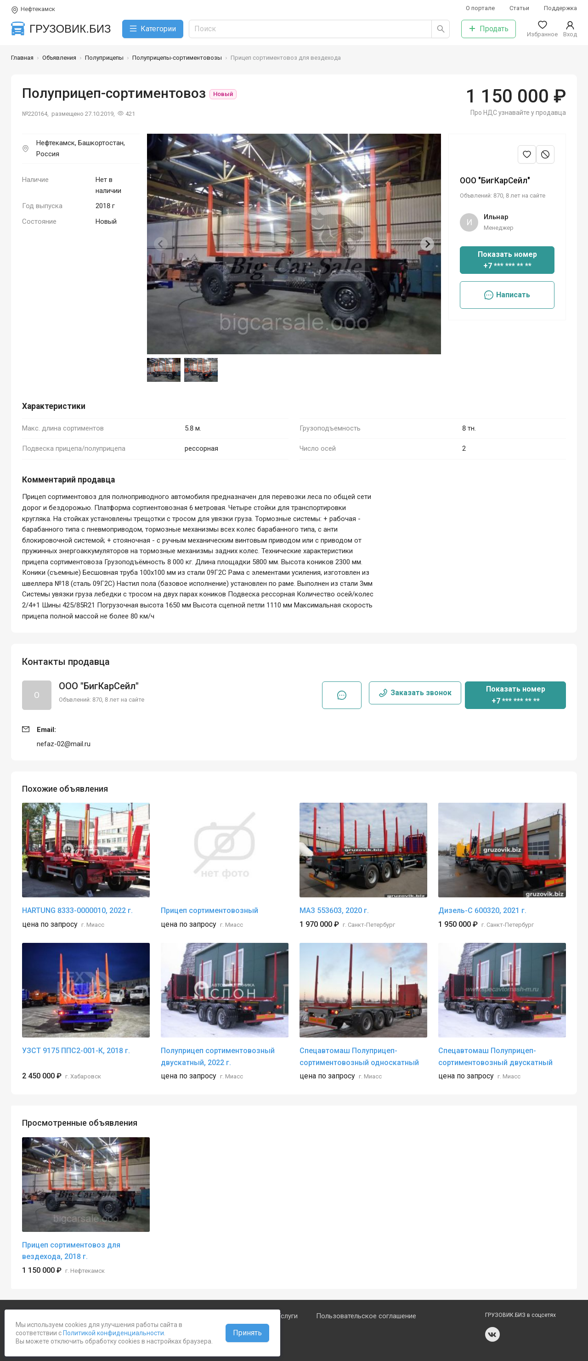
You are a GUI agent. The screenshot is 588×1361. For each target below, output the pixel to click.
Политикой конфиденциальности (113, 1333)
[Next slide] (427, 244)
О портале (480, 8)
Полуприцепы (104, 57)
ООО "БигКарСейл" (495, 180)
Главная (22, 57)
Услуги (287, 1316)
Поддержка (560, 8)
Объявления (59, 57)
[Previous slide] (161, 244)
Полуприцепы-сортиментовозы (177, 57)
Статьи (519, 8)
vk (492, 1334)
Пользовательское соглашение (366, 1316)
